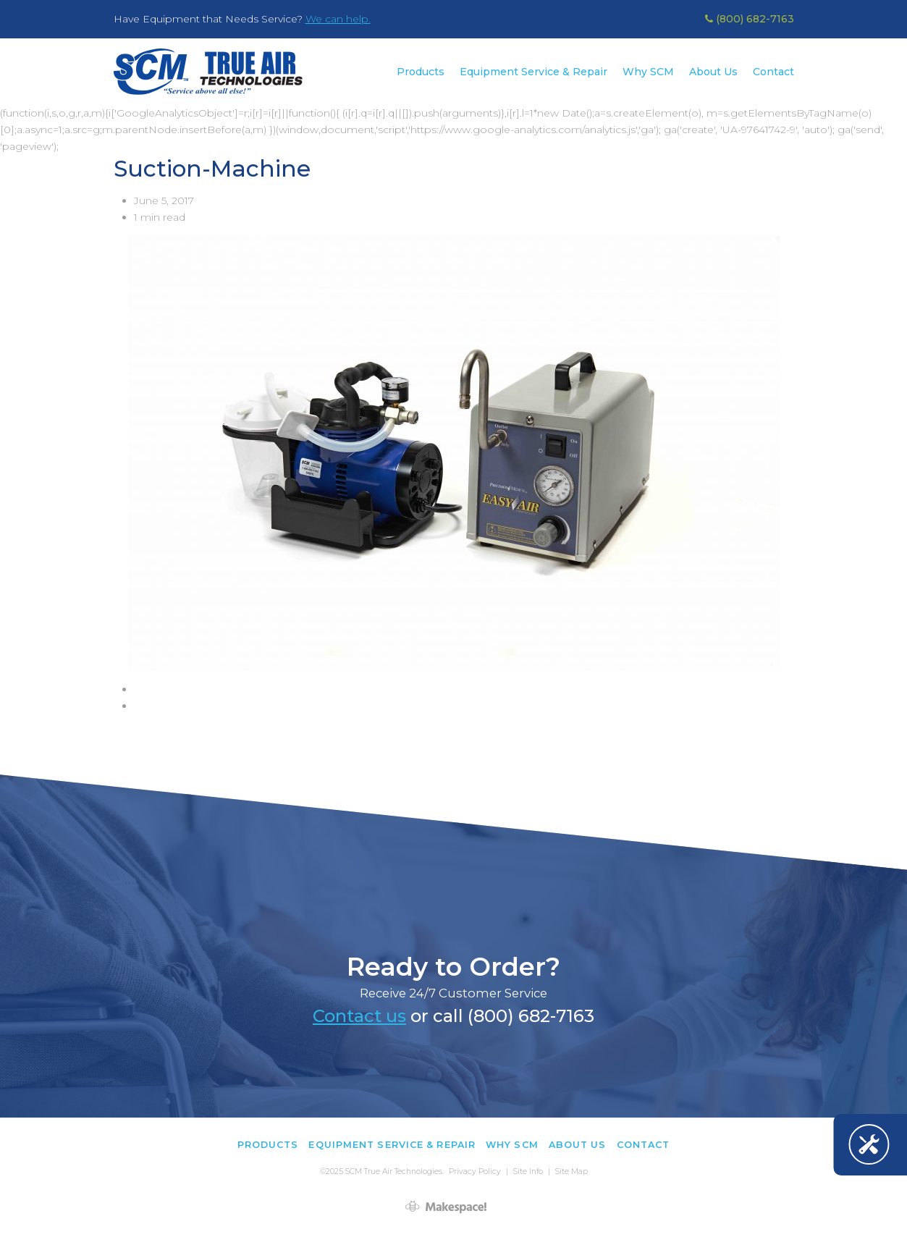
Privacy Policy (475, 1171)
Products (420, 71)
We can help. (338, 18)
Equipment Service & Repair (533, 71)
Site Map (571, 1171)
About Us (713, 71)
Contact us (359, 1015)
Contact (773, 71)
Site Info (528, 1171)
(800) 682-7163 (749, 18)
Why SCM (648, 71)
